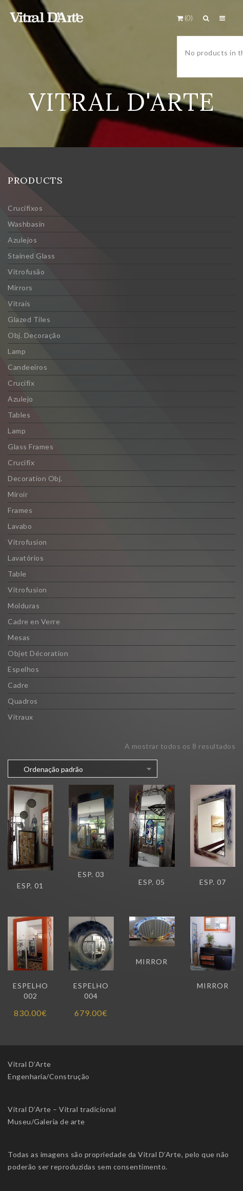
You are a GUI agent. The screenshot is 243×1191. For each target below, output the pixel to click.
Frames (20, 510)
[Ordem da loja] (82, 769)
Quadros (23, 701)
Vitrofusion (27, 542)
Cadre (18, 685)
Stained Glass (31, 255)
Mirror (152, 961)
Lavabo (20, 526)
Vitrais (19, 303)
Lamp (17, 351)
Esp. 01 (30, 885)
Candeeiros (27, 367)
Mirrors (20, 287)
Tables (19, 414)
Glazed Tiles (29, 319)
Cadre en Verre (34, 621)
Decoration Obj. (35, 478)
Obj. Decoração (34, 335)
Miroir (18, 494)
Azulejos (22, 239)
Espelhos (23, 669)
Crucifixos (25, 208)
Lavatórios (26, 557)
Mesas (19, 637)
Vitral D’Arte (29, 1064)
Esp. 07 (212, 882)
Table (17, 573)
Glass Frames (30, 446)
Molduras (23, 605)
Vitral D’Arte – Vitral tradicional (62, 1109)
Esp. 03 (91, 874)
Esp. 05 (151, 882)
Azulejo (20, 398)
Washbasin (26, 224)
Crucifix (21, 383)
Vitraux (20, 716)
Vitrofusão (26, 271)
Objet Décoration (38, 653)
